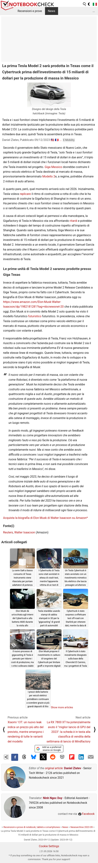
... (94, 11)
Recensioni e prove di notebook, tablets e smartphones (31, 827)
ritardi (73, 221)
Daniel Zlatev (72, 768)
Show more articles (62, 707)
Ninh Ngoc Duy (52, 798)
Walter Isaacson (24, 532)
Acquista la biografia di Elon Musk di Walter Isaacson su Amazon (45, 518)
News (51, 11)
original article (54, 768)
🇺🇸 (52, 140)
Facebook (86, 814)
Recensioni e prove (30, 11)
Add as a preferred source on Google (48, 748)
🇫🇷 (57, 140)
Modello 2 (48, 176)
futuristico (34, 316)
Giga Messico (53, 167)
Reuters (8, 532)
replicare (25, 194)
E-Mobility (69, 140)
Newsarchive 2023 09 (81, 827)
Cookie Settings (49, 846)
